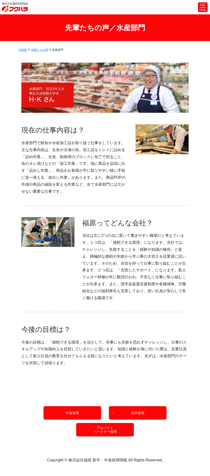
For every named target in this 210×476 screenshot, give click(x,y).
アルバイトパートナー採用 (105, 430)
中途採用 (72, 413)
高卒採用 (137, 413)
